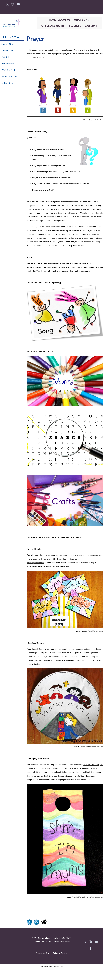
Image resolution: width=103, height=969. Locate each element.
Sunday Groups (8, 44)
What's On (81, 19)
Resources (74, 25)
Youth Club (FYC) (9, 76)
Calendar (91, 25)
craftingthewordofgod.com (50, 656)
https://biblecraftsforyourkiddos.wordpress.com (87, 897)
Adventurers (7, 63)
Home (52, 19)
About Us (64, 19)
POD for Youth (8, 70)
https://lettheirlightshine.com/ (93, 631)
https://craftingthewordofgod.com (92, 746)
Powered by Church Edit (51, 966)
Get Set (5, 57)
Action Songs (7, 83)
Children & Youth (52, 25)
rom (38, 656)
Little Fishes (7, 50)
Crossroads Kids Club (96, 120)
